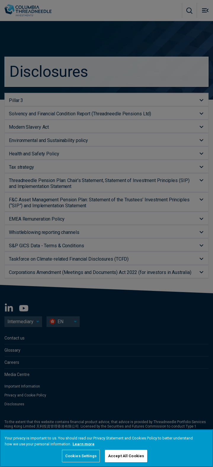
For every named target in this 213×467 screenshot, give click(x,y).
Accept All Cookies (126, 456)
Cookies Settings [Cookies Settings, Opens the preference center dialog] (81, 456)
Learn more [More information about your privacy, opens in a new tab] (84, 444)
